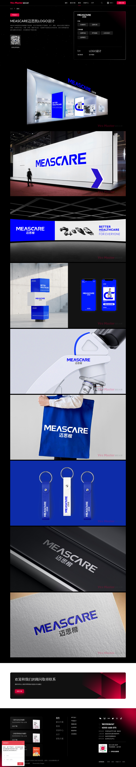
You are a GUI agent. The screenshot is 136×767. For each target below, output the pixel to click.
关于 (92, 3)
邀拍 (112, 762)
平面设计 (73, 721)
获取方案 (121, 3)
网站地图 (27, 763)
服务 (66, 3)
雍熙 (108, 762)
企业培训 (73, 727)
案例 (79, 3)
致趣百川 (118, 762)
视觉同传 (73, 730)
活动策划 (73, 734)
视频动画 (73, 724)
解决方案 (72, 3)
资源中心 (86, 3)
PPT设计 (73, 717)
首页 (11, 9)
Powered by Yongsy (38, 763)
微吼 (123, 762)
